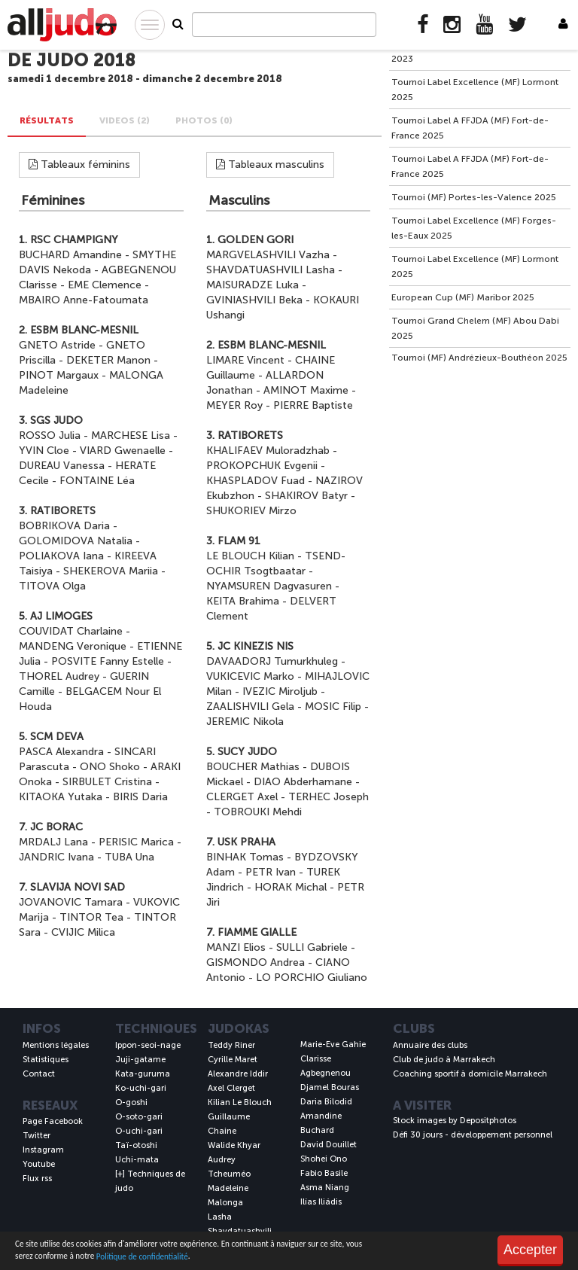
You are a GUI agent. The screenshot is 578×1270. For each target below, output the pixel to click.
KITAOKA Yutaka (60, 796)
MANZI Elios (236, 947)
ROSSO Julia (50, 435)
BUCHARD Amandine (70, 254)
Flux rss (37, 1178)
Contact (39, 1074)
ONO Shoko (110, 766)
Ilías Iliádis (321, 1202)
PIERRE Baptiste (313, 405)
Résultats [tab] (47, 120)
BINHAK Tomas (245, 857)
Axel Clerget (231, 1088)
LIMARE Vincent (245, 360)
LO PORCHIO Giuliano (311, 977)
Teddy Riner (231, 1045)
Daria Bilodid (326, 1102)
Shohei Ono (323, 1159)
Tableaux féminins (79, 164)
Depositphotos (488, 1120)
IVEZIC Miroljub (280, 691)
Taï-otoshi (136, 1145)
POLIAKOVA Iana (61, 556)
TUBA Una (129, 857)
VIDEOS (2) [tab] (124, 120)
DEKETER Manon (108, 360)
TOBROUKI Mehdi (258, 812)
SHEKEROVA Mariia (110, 571)
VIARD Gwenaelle (123, 450)
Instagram (43, 1150)
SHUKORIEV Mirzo (251, 510)
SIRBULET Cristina (107, 781)
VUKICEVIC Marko (250, 676)
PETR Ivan (270, 872)
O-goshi (131, 1102)
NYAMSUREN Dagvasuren (269, 586)
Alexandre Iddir (238, 1074)
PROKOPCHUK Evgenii (262, 465)
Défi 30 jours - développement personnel (472, 1135)
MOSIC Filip (333, 706)
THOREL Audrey (59, 676)
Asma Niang (324, 1187)
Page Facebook (53, 1121)
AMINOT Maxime (305, 390)
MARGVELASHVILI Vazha (268, 254)
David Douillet (328, 1145)
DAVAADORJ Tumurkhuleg (272, 661)
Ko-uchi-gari (140, 1088)
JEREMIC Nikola (245, 721)
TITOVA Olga (52, 586)
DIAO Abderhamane (303, 781)
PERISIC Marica (136, 842)
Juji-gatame (140, 1059)
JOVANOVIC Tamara (71, 902)
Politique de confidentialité (142, 1256)
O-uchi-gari (139, 1131)
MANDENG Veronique (72, 646)
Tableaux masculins (270, 164)
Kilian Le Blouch (240, 1102)
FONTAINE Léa (97, 480)
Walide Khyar (234, 1145)
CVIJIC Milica (83, 932)
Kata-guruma (142, 1074)
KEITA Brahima (242, 601)
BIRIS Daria (140, 796)
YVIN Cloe (44, 450)
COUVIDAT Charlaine (71, 631)
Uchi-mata (137, 1160)
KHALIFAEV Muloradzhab (268, 450)
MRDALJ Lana (53, 842)
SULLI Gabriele (312, 947)
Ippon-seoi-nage (148, 1045)
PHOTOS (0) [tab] (204, 120)
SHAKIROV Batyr (306, 495)
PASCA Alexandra (61, 751)
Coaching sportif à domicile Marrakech (470, 1074)
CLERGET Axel (242, 796)
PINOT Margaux (59, 375)
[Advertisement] (479, 465)
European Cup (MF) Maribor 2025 (462, 297)
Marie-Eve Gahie (333, 1044)
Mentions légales (56, 1045)
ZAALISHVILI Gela (250, 706)
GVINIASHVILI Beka (254, 300)
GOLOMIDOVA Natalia (75, 540)
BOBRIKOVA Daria (64, 525)
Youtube (39, 1164)
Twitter (36, 1136)
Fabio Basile (324, 1173)
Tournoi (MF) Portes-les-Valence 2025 (473, 197)
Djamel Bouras (329, 1087)
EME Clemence (104, 285)
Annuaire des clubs (430, 1045)
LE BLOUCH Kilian (250, 556)
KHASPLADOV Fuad (255, 480)
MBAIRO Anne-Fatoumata (83, 300)
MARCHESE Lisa (130, 435)
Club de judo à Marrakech (444, 1059)
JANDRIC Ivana (56, 857)
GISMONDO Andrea (255, 962)
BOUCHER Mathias (253, 766)
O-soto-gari (139, 1117)
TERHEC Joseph (328, 796)
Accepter (530, 1249)
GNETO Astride (57, 345)
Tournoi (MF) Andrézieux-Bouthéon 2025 (479, 357)
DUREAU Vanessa (62, 465)
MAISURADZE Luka (252, 285)
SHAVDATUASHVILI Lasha (270, 269)
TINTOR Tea (91, 917)
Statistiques (45, 1059)
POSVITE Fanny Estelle (107, 661)
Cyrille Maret (232, 1059)
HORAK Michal (290, 887)
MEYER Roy (234, 405)
